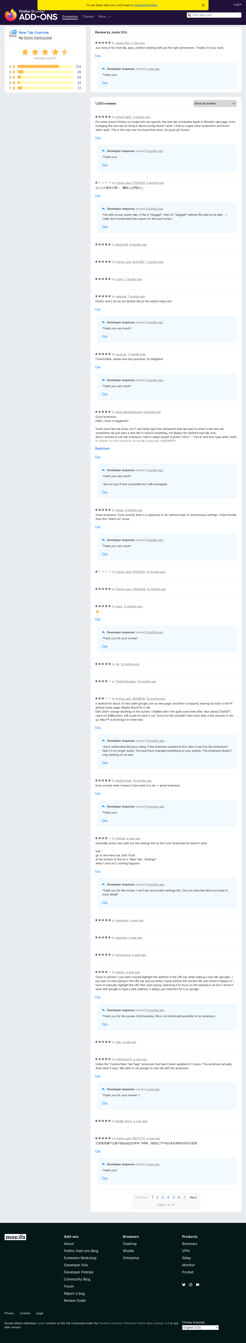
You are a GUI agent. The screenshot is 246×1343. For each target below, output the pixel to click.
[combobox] (214, 15)
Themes (88, 16)
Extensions (70, 16)
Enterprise (131, 1258)
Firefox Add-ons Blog (81, 1251)
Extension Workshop (80, 1258)
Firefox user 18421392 (130, 261)
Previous (141, 1197)
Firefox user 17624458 (130, 589)
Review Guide (75, 1300)
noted (40, 1323)
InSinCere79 (124, 1059)
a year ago (138, 43)
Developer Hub (76, 1265)
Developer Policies (78, 1272)
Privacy (9, 1313)
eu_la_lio (121, 354)
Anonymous (123, 954)
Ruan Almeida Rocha (129, 412)
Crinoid (120, 838)
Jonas (119, 510)
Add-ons (71, 1237)
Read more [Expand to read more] (102, 448)
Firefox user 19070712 (130, 1138)
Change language (193, 1322)
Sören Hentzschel (38, 38)
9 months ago (133, 510)
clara (119, 606)
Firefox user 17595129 (130, 182)
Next (193, 1197)
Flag (98, 55)
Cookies (25, 1313)
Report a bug (74, 1293)
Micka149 (122, 244)
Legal (39, 1313)
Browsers (189, 1244)
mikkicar (121, 296)
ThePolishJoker (126, 681)
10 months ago (155, 571)
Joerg (119, 279)
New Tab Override (34, 33)
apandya (121, 937)
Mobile (128, 1251)
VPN (185, 1251)
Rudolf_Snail (123, 780)
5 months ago (155, 182)
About (69, 1244)
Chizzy (120, 972)
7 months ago (155, 261)
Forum (69, 1286)
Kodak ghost (124, 1121)
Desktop (130, 1244)
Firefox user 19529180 (130, 571)
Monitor (188, 1265)
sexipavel (122, 920)
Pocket (188, 1272)
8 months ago (152, 412)
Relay (186, 1258)
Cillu (118, 1042)
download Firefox (146, 5)
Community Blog (77, 1279)
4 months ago (141, 117)
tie (117, 664)
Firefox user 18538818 (130, 698)
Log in (237, 4)
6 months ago (138, 244)
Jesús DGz (123, 43)
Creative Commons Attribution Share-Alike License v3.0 (134, 1323)
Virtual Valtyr (123, 117)
